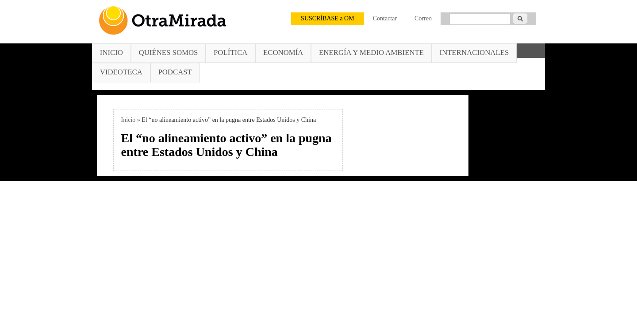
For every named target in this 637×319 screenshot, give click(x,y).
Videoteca (121, 72)
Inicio (111, 52)
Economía (283, 52)
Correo (423, 18)
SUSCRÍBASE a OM (327, 18)
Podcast (175, 72)
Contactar (385, 18)
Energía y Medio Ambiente (371, 52)
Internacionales (474, 52)
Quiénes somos (168, 52)
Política (230, 52)
